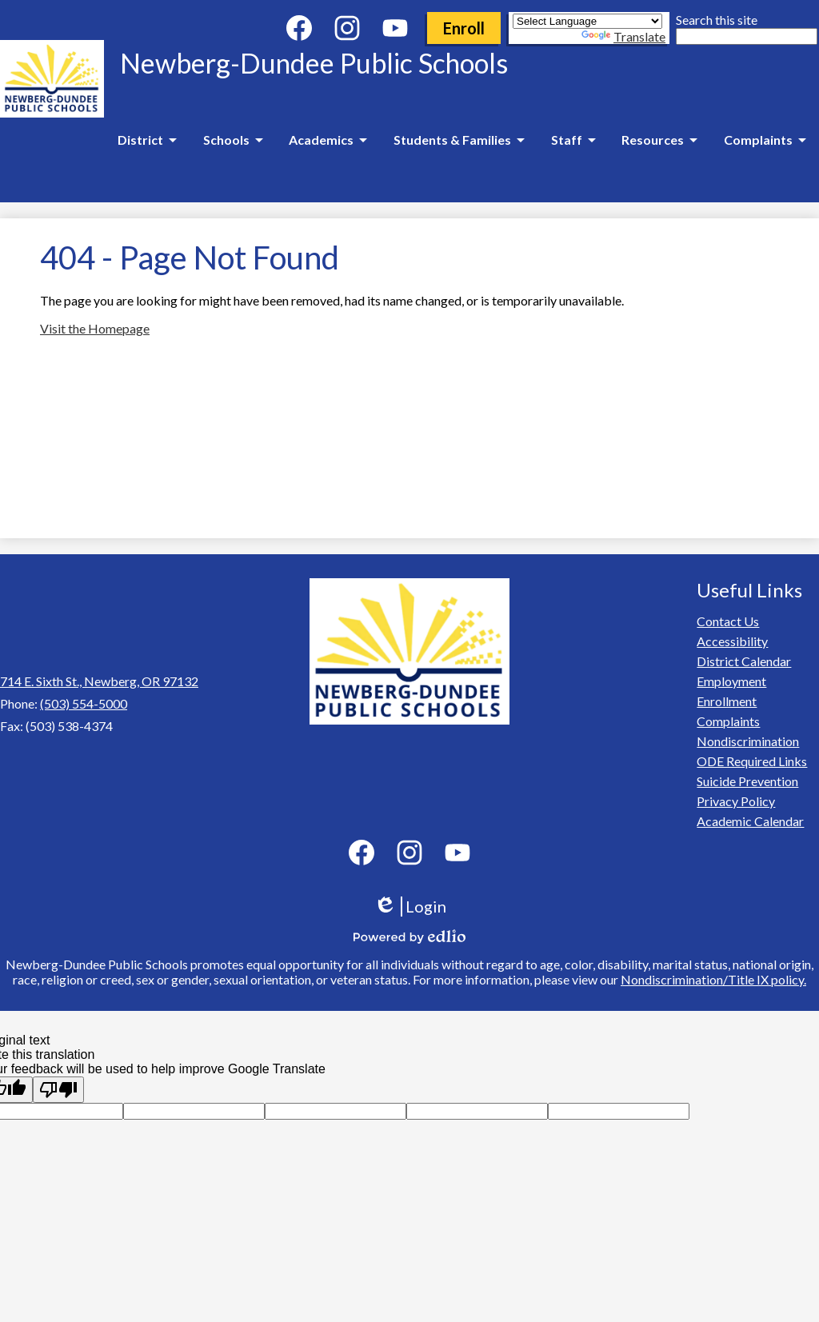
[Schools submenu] (233, 140)
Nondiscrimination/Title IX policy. (713, 979)
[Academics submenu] (327, 140)
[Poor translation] (58, 1089)
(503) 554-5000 (83, 703)
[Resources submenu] (659, 140)
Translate (623, 36)
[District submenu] (146, 140)
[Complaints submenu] (764, 140)
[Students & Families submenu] (458, 140)
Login (410, 907)
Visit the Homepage (95, 328)
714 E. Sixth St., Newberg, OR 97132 (99, 681)
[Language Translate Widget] (587, 21)
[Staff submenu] (573, 140)
